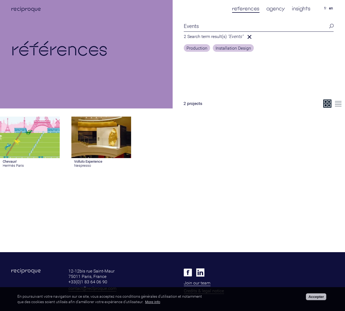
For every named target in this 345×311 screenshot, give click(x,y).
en (331, 8)
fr (325, 8)
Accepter (316, 297)
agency (275, 8)
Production (196, 48)
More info (152, 302)
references (245, 8)
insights (301, 8)
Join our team (197, 283)
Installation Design (233, 48)
